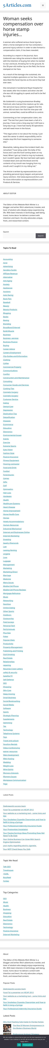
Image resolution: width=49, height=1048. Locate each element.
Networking (8, 600)
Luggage (7, 561)
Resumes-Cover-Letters (13, 669)
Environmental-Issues (12, 435)
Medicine (7, 579)
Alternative (7, 277)
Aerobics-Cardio (10, 270)
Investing (7, 539)
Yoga (5, 784)
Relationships (8, 661)
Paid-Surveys (8, 622)
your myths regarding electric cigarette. (20, 845)
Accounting (8, 259)
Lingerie (6, 554)
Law (5, 546)
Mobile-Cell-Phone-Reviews (14, 590)
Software (7, 708)
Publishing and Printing (13, 651)
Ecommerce (8, 424)
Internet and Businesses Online (16, 532)
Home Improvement (11, 510)
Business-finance (10, 342)
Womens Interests (11, 773)
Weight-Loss (8, 766)
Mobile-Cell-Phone (11, 586)
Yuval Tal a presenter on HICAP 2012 (18, 809)
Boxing (6, 320)
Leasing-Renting (10, 550)
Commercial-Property (12, 367)
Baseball (6, 302)
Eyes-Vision (8, 449)
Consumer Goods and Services (16, 385)
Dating (6, 403)
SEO (5, 683)
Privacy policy (27, 1045)
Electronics (7, 431)
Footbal (6, 471)
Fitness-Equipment (11, 460)
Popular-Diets (9, 640)
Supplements (8, 719)
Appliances (7, 288)
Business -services (10, 338)
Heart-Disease (9, 507)
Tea (4, 726)
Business (7, 334)
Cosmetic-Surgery (10, 392)
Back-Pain (7, 298)
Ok (19, 1045)
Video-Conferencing (11, 748)
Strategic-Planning (11, 715)
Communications (10, 370)
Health (6, 500)
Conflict (6, 374)
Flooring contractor (11, 464)
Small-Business (9, 697)
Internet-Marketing (11, 536)
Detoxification (9, 417)
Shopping (7, 687)
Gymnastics (8, 489)
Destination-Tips (10, 413)
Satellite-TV (7, 676)
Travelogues (8, 870)
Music (5, 597)
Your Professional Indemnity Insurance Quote (22, 826)
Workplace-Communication (14, 780)
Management (8, 564)
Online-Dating (9, 607)
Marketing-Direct (10, 572)
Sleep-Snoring (9, 694)
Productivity (8, 643)
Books (5, 316)
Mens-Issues (8, 582)
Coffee (6, 363)
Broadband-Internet (11, 327)
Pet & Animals (9, 629)
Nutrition (7, 604)
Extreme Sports (9, 446)
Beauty (6, 306)
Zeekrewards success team (14, 806)
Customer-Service (10, 399)
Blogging (7, 313)
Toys (5, 737)
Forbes (6, 881)
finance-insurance (10, 457)
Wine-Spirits (8, 769)
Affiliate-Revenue (10, 273)
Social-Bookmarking (11, 701)
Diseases (7, 421)
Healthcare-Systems (11, 503)
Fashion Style (8, 453)
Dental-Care (8, 406)
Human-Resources (11, 525)
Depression (8, 410)
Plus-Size (7, 633)
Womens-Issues (10, 776)
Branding (7, 324)
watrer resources (10, 751)
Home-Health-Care (11, 514)
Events (6, 439)
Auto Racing (8, 295)
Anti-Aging (7, 281)
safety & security (10, 672)
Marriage (7, 575)
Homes (6, 518)
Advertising (8, 266)
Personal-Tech (9, 625)
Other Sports (8, 611)
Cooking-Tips (8, 388)
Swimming (7, 722)
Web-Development (11, 755)
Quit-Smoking (9, 654)
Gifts (5, 482)
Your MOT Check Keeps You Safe (16, 849)
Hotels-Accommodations (13, 521)
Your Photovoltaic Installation (15, 829)
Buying (6, 345)
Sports (6, 712)
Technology (8, 730)
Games (6, 478)
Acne (5, 263)
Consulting (7, 381)
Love (5, 557)
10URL (6, 874)
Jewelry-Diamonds (10, 543)
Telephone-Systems (11, 733)
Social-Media (8, 704)
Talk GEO (7, 866)
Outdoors (7, 615)
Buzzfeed (7, 877)
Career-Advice (9, 349)
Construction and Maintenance (16, 378)
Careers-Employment (12, 352)
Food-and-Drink (9, 467)
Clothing (6, 360)
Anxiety (6, 284)
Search (6, 232)
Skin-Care (7, 690)
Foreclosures (8, 475)
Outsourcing (8, 618)
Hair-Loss (7, 493)
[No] (46, 1041)
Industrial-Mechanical (12, 528)
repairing (7, 665)
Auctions (6, 291)
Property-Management (12, 647)
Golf (5, 485)
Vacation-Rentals (10, 744)
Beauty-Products (10, 309)
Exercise (6, 442)
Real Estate (7, 658)
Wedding (7, 762)
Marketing (7, 568)
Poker (5, 636)
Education (7, 428)
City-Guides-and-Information (15, 356)
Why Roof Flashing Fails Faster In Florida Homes (23, 1022)
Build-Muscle (8, 331)
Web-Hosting (8, 758)
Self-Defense (8, 679)
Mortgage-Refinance (11, 593)
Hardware (7, 496)
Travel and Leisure (11, 740)
